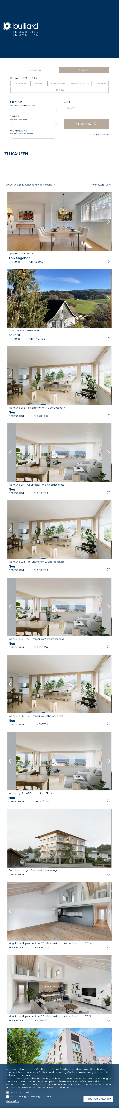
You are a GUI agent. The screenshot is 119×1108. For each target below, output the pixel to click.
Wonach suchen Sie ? (23, 78)
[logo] (20, 29)
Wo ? (67, 102)
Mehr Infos (12, 1101)
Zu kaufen (84, 70)
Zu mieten (35, 70)
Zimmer (14, 116)
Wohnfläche (18, 130)
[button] (10, 221)
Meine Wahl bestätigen (98, 1098)
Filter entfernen (99, 134)
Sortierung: (12, 184)
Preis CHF (16, 102)
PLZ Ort (70, 107)
